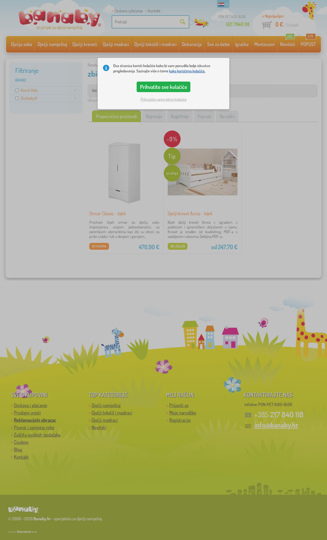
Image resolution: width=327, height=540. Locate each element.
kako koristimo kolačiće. (187, 70)
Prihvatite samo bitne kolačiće (164, 99)
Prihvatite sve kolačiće (163, 86)
